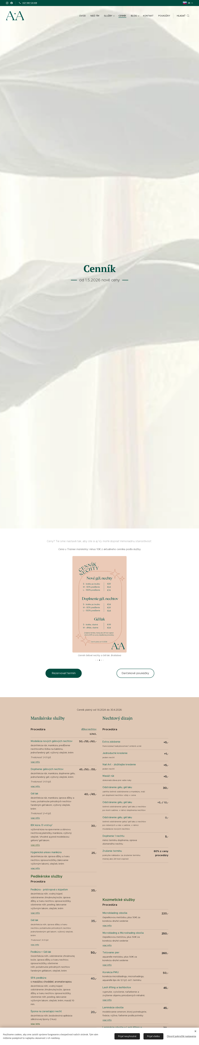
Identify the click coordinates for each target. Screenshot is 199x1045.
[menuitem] (83, 15)
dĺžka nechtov (89, 729)
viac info (35, 762)
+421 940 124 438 (29, 2)
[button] (183, 15)
